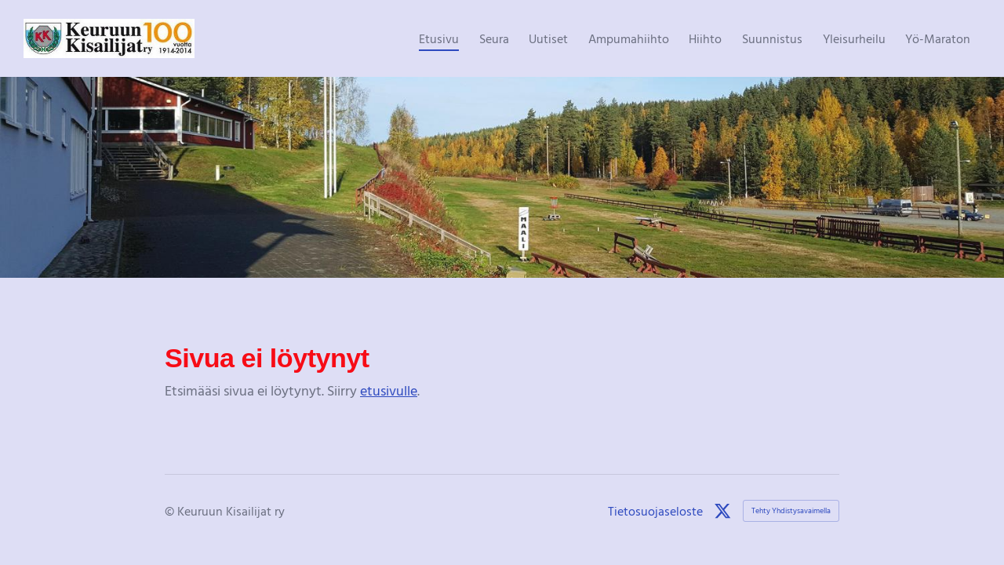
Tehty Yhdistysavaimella (791, 510)
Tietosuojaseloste (655, 511)
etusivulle (388, 390)
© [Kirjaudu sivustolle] (171, 510)
